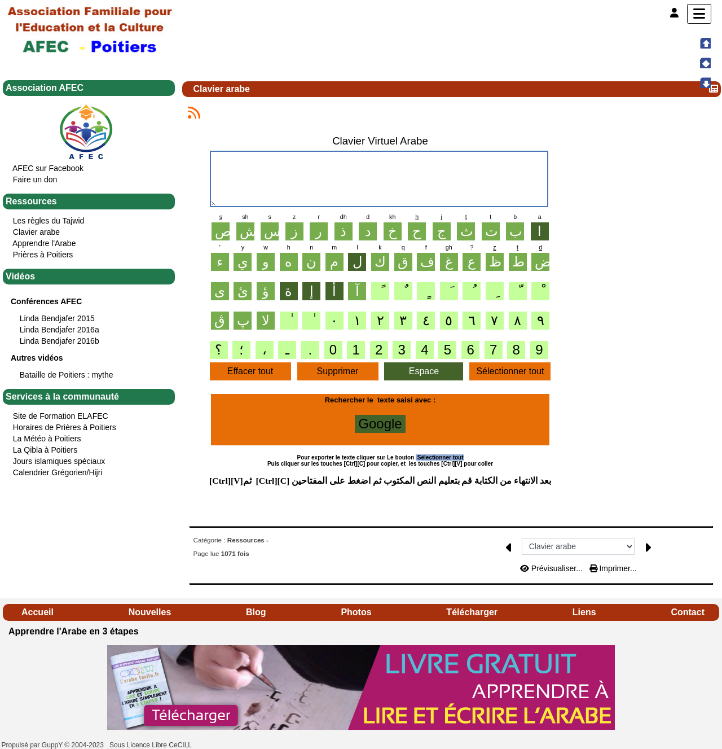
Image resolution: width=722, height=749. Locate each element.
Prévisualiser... (552, 568)
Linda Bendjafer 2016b (59, 340)
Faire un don (35, 179)
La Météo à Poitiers (47, 438)
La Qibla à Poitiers (45, 449)
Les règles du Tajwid (49, 220)
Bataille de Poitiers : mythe (66, 374)
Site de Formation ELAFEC (60, 416)
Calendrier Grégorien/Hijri (58, 472)
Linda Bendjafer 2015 (57, 318)
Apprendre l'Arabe (44, 243)
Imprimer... (613, 568)
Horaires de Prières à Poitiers (64, 427)
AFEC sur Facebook (47, 168)
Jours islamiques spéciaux (59, 461)
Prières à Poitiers (43, 254)
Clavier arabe (36, 231)
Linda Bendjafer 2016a (59, 329)
